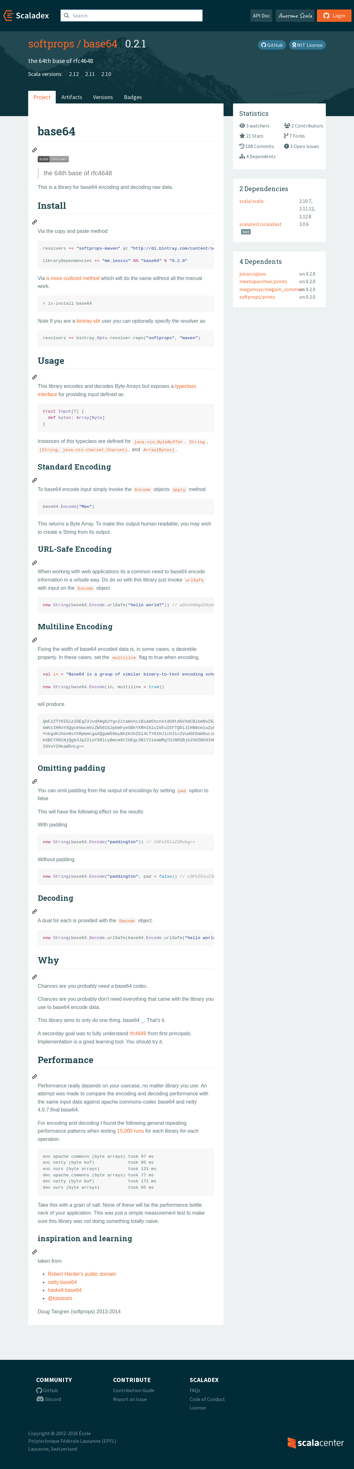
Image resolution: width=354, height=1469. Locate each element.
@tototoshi (60, 1298)
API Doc (261, 15)
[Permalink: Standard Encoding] (35, 481)
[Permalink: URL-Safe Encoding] (35, 564)
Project (42, 97)
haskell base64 (65, 1290)
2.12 (74, 74)
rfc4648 (138, 1033)
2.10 (106, 74)
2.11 (90, 74)
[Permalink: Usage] (35, 378)
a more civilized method (72, 278)
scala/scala (251, 201)
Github (47, 1390)
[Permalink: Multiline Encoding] (35, 641)
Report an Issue (130, 1399)
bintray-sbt (88, 321)
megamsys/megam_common (271, 289)
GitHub (272, 45)
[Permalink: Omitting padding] (35, 782)
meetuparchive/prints (263, 281)
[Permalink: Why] (35, 978)
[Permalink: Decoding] (35, 912)
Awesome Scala (295, 15)
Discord (48, 1399)
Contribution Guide (134, 1390)
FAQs (195, 1390)
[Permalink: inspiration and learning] (35, 1253)
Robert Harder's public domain (82, 1274)
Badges (133, 97)
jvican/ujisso (252, 274)
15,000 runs (130, 1131)
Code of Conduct (207, 1399)
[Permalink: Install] (35, 223)
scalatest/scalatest (260, 224)
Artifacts (71, 97)
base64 (100, 43)
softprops (51, 43)
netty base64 (62, 1282)
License (198, 1407)
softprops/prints (257, 297)
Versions (103, 97)
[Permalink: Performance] (35, 1078)
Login (334, 15)
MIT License (307, 45)
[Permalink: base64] (35, 151)
